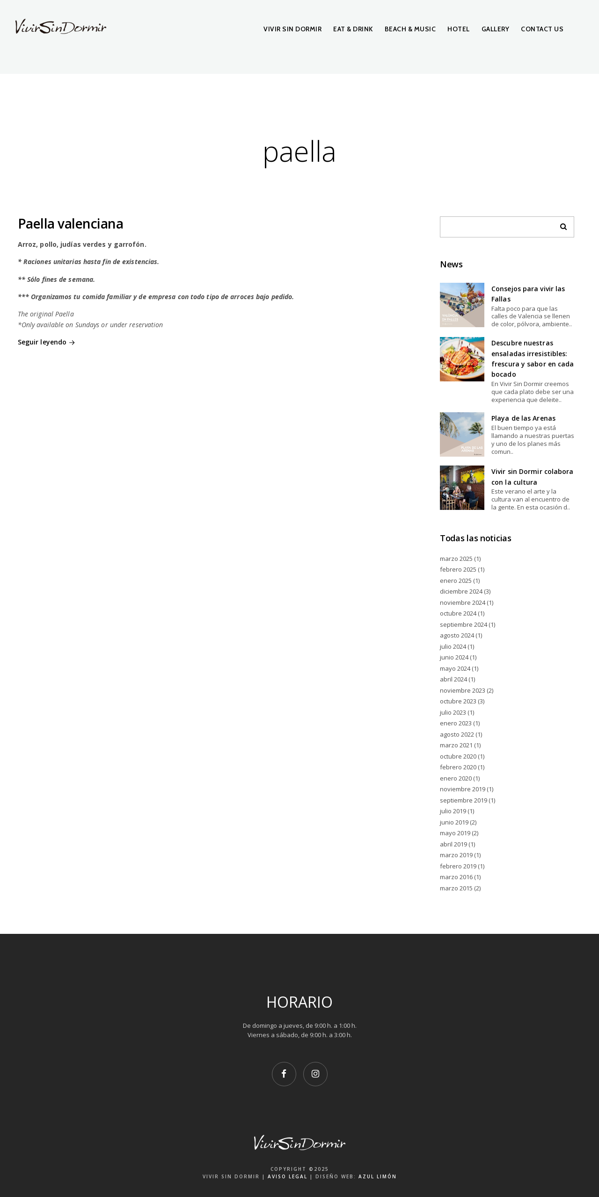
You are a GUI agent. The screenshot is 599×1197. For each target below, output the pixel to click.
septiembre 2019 (463, 800)
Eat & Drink (353, 29)
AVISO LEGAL (287, 1176)
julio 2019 (453, 811)
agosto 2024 (457, 635)
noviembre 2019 (462, 789)
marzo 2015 (456, 888)
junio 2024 (454, 657)
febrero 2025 (458, 569)
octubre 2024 (458, 613)
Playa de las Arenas (523, 418)
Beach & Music (410, 29)
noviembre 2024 (462, 602)
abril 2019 (453, 844)
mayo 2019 (455, 833)
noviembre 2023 (462, 690)
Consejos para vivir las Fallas (528, 293)
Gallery (496, 29)
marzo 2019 (456, 855)
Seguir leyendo (48, 342)
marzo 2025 (456, 558)
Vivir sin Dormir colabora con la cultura (532, 476)
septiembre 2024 (463, 624)
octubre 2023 (458, 701)
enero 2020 (456, 778)
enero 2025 (456, 580)
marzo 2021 (456, 745)
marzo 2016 (456, 877)
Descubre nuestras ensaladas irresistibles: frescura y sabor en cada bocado (532, 358)
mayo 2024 (455, 668)
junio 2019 (454, 822)
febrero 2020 (458, 767)
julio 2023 (453, 712)
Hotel (458, 29)
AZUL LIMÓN (377, 1176)
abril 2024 (453, 679)
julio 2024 (453, 646)
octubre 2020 (458, 756)
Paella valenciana (71, 223)
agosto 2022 (457, 734)
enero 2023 (456, 723)
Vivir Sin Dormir (292, 29)
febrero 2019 (458, 866)
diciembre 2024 (461, 591)
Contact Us (542, 29)
